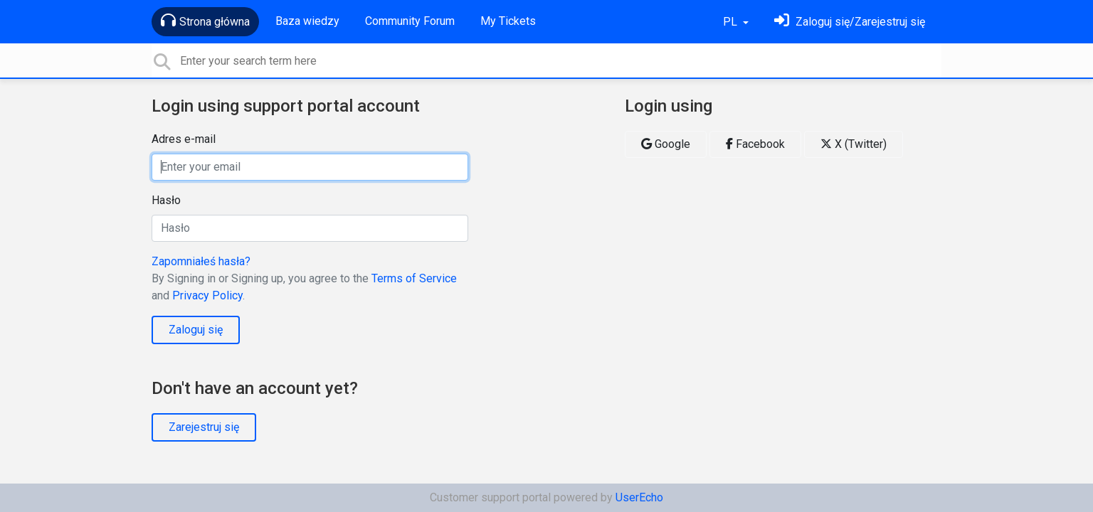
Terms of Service (414, 278)
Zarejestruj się (204, 427)
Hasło (166, 200)
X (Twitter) (853, 144)
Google (665, 144)
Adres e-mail (184, 139)
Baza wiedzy (307, 21)
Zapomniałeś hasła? (201, 261)
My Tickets (508, 21)
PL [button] (731, 21)
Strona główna (205, 20)
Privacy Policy (207, 295)
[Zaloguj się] (850, 21)
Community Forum (410, 21)
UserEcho (639, 497)
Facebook (755, 144)
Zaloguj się (196, 329)
